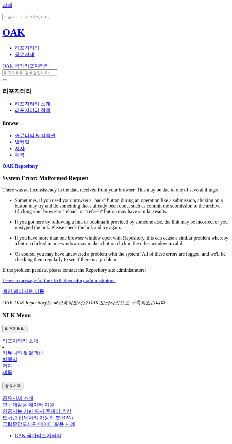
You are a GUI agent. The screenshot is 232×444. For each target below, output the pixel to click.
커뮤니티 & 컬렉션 (35, 135)
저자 (20, 148)
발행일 (22, 142)
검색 (7, 5)
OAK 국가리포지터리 (25, 65)
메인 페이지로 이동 (23, 291)
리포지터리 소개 (33, 103)
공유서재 (25, 54)
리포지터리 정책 (33, 110)
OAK (13, 32)
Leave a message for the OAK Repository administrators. (59, 280)
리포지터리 (27, 48)
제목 (20, 155)
